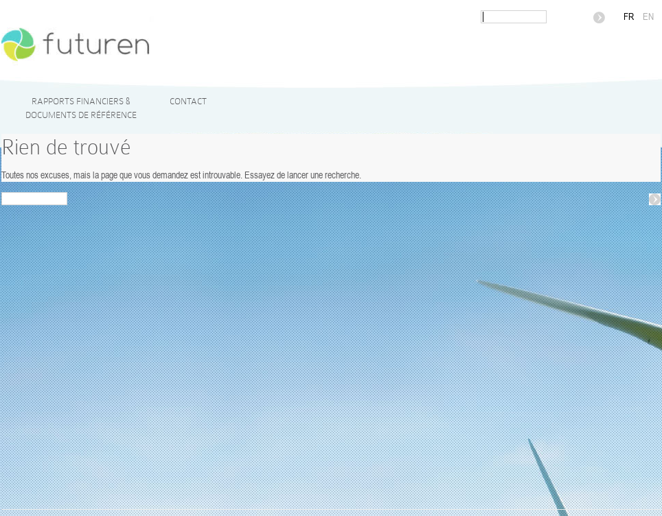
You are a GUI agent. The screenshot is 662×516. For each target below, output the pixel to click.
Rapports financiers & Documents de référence (81, 108)
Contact (188, 101)
